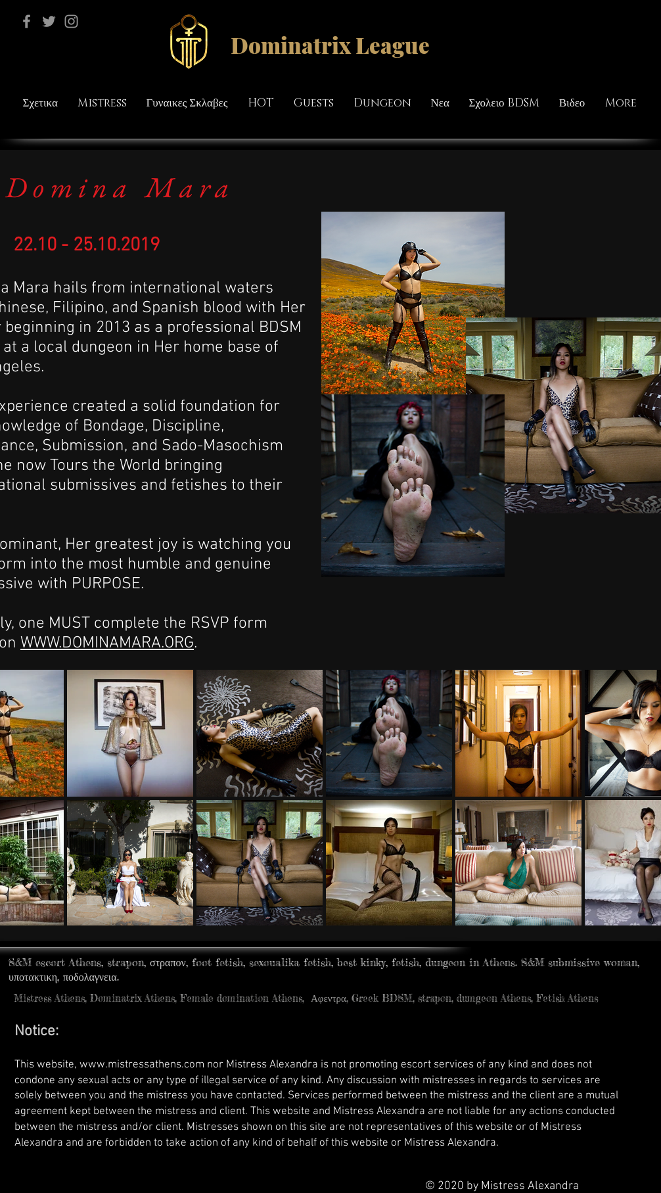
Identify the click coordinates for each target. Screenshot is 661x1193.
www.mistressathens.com (142, 1064)
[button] (187, 103)
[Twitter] (49, 21)
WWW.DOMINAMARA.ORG (107, 643)
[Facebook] (26, 21)
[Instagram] (71, 21)
